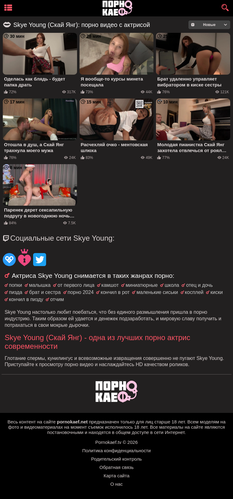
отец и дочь (199, 285)
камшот (110, 285)
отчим (57, 299)
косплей (194, 292)
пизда (15, 292)
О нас (116, 484)
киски (216, 292)
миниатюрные (142, 285)
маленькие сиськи (157, 292)
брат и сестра (45, 292)
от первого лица (76, 285)
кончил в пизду (26, 299)
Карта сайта (117, 475)
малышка (40, 285)
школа (172, 285)
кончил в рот (115, 292)
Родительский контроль (116, 459)
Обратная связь (116, 467)
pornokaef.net (72, 421)
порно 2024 (81, 292)
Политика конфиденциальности (116, 450)
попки (15, 285)
